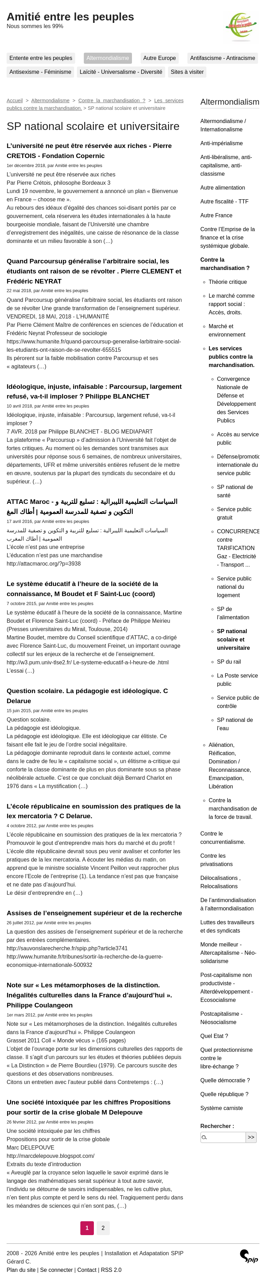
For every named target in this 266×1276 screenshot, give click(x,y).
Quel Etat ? (214, 1036)
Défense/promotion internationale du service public (240, 465)
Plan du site (21, 1270)
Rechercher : (217, 1126)
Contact (86, 1270)
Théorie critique (228, 282)
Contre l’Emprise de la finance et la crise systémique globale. (228, 237)
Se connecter (56, 1270)
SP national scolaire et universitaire (233, 639)
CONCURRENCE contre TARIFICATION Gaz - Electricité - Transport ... (239, 548)
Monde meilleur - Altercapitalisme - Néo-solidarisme (229, 953)
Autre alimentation (223, 188)
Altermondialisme (108, 58)
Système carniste (222, 1108)
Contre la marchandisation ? (111, 100)
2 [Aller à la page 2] (103, 1228)
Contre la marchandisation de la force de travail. (233, 808)
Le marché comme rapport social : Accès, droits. (232, 304)
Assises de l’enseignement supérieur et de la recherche (94, 913)
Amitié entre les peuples (70, 16)
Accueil (15, 100)
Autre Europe (159, 58)
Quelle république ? (225, 1094)
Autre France (216, 215)
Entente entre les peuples (40, 58)
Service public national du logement (234, 587)
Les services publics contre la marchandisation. (232, 357)
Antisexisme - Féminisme (40, 72)
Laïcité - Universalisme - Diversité (121, 72)
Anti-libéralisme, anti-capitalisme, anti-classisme (226, 165)
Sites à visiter (187, 72)
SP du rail (229, 662)
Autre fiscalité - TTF (225, 201)
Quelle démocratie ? (225, 1080)
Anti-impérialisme (222, 143)
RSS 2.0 (111, 1270)
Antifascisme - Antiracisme (222, 58)
